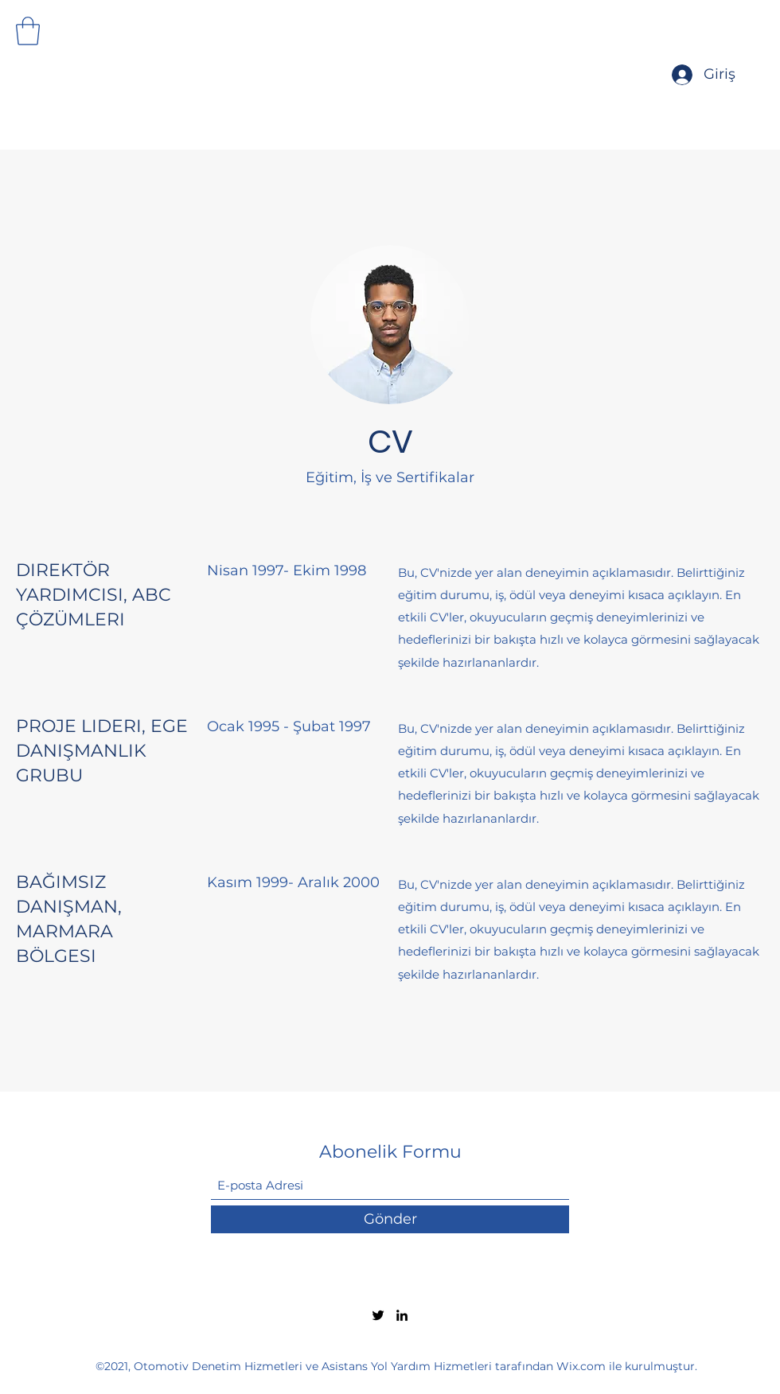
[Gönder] (390, 1219)
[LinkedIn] (402, 1315)
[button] (28, 31)
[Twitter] (378, 1315)
